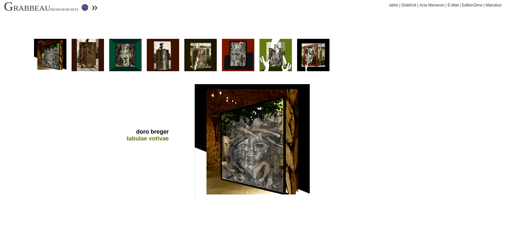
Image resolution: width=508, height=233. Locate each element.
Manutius (494, 5)
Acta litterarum (431, 5)
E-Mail (453, 5)
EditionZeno (472, 5)
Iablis (393, 5)
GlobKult (408, 5)
